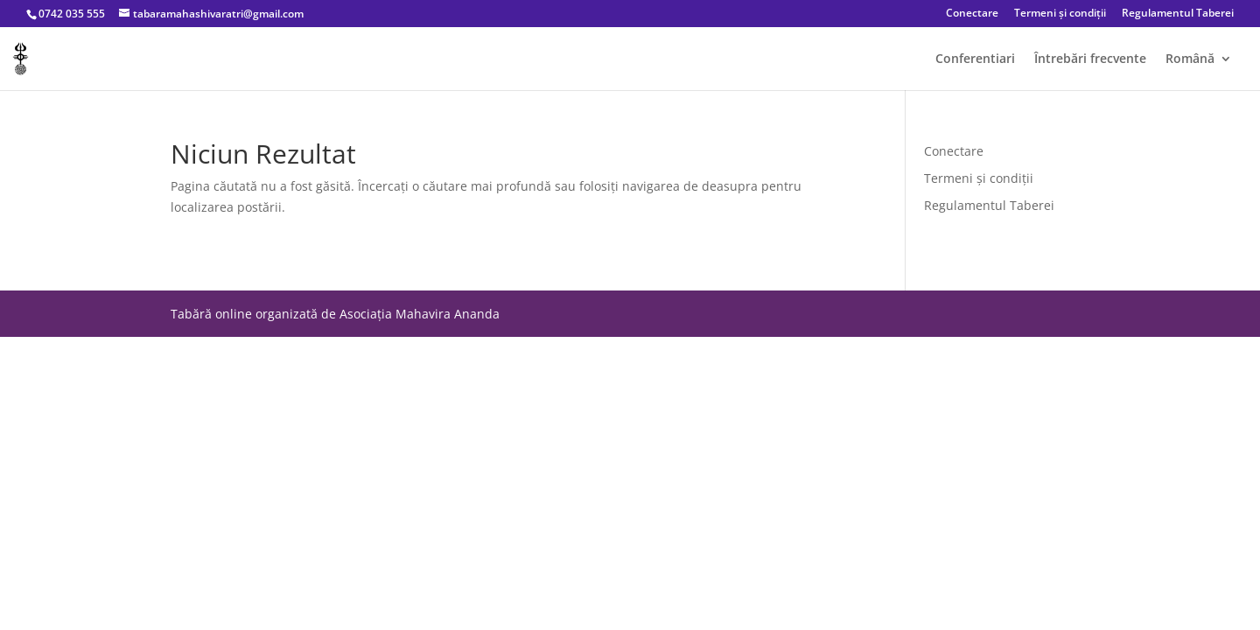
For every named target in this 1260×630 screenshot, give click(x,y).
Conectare (972, 14)
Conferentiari (975, 59)
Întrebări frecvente (1090, 59)
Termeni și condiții (1060, 14)
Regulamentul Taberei (1178, 14)
